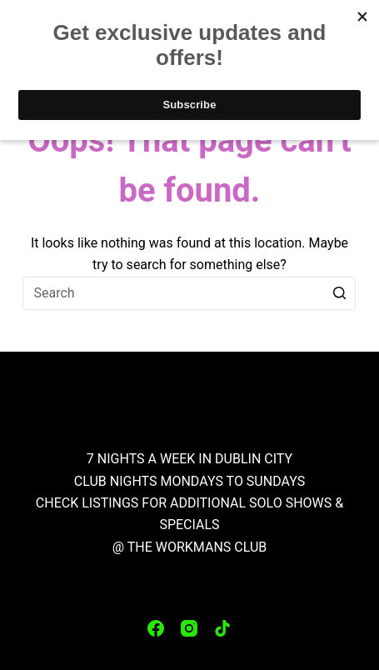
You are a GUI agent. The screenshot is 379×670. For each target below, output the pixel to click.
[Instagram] (189, 628)
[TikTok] (222, 628)
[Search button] (339, 293)
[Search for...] (189, 293)
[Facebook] (155, 628)
